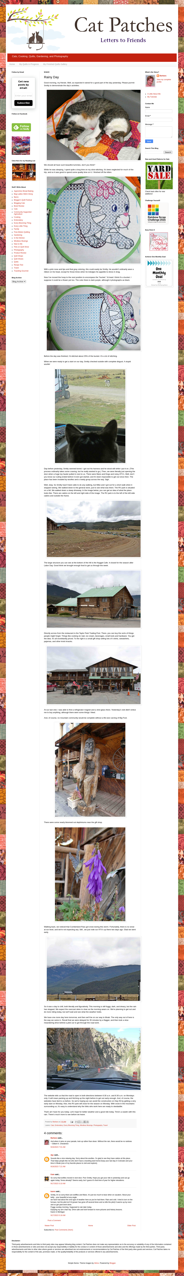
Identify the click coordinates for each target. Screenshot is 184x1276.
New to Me (18, 244)
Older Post (131, 1226)
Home (12, 64)
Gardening (18, 235)
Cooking (17, 217)
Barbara (54, 1138)
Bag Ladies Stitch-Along (23, 194)
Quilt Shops (18, 256)
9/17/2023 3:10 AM (58, 1184)
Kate (52, 1174)
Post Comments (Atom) (64, 1230)
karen (53, 1191)
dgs (52, 1155)
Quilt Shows (18, 259)
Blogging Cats (19, 203)
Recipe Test (18, 265)
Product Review (20, 253)
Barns (16, 197)
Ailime (96, 1263)
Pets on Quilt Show (21, 247)
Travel (105, 1125)
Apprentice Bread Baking (23, 191)
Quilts (16, 262)
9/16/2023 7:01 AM (58, 1147)
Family (16, 229)
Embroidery (59, 1125)
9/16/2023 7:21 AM (58, 1167)
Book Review (19, 206)
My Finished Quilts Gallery (55, 64)
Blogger (113, 1263)
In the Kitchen (19, 238)
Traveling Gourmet (21, 271)
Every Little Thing (21, 226)
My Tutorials (152, 97)
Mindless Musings (86, 1125)
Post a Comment (54, 1220)
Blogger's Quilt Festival (23, 200)
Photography (98, 1125)
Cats (52, 1125)
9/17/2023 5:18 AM (58, 1215)
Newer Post (49, 1226)
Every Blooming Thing (71, 1125)
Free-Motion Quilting (22, 232)
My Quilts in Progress (29, 64)
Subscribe (23, 103)
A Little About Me (154, 94)
